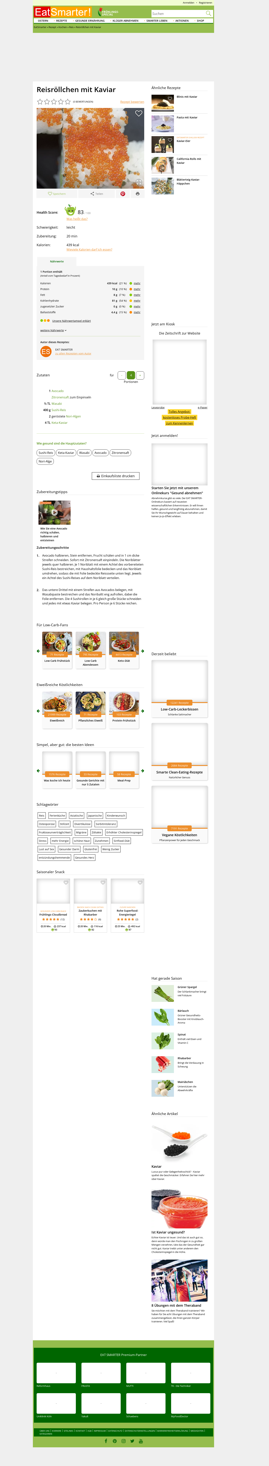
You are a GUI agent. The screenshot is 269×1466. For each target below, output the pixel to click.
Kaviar (156, 1166)
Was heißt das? (77, 219)
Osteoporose (47, 824)
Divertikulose (82, 824)
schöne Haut (82, 841)
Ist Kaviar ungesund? (168, 1232)
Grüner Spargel (187, 987)
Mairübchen (185, 1082)
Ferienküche (57, 815)
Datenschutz (115, 1430)
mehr (137, 283)
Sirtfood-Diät (122, 841)
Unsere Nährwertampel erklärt (71, 321)
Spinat (182, 1034)
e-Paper (203, 407)
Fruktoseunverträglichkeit (55, 832)
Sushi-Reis (59, 410)
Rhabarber (184, 1058)
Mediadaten (197, 1430)
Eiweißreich (57, 720)
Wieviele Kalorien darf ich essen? (89, 249)
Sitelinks (68, 1430)
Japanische (95, 815)
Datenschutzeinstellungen (140, 1430)
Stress (43, 841)
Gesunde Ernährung (90, 20)
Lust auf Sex (46, 849)
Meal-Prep (124, 780)
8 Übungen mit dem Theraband (176, 1305)
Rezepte (61, 20)
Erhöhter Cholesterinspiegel (124, 832)
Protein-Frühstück (124, 720)
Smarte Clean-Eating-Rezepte (179, 772)
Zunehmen (102, 841)
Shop (200, 20)
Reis (41, 815)
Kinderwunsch (116, 815)
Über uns (45, 1430)
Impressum (100, 1430)
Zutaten (43, 375)
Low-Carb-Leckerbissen (179, 709)
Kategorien (46, 1433)
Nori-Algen (73, 416)
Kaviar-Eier (183, 141)
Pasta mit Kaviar (187, 117)
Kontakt (80, 1430)
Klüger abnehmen (125, 20)
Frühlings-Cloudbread (53, 914)
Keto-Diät (124, 660)
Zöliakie (96, 832)
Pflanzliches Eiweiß (90, 720)
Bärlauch (183, 1011)
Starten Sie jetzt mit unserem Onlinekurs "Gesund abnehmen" (179, 469)
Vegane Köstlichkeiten (179, 835)
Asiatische (76, 815)
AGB (89, 1430)
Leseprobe (158, 407)
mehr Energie (60, 841)
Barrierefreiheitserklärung (172, 1430)
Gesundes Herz (84, 857)
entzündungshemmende (54, 857)
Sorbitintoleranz (106, 824)
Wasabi (57, 404)
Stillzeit (64, 824)
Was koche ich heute (57, 780)
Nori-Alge (45, 461)
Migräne (81, 832)
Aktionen (182, 20)
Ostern (43, 20)
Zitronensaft (60, 397)
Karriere (56, 1430)
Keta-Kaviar (60, 423)
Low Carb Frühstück (57, 660)
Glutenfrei (90, 849)
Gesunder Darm (69, 849)
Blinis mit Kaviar (187, 96)
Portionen (131, 382)
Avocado (58, 391)
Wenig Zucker (110, 849)
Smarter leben (156, 20)
